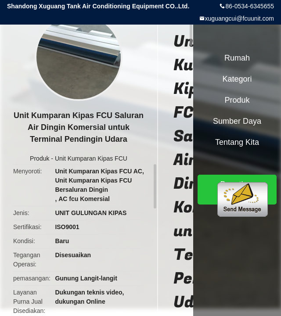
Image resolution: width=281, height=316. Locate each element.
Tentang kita (237, 142)
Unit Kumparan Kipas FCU (91, 158)
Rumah (237, 58)
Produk (39, 158)
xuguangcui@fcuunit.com (239, 18)
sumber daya (237, 121)
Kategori (237, 79)
